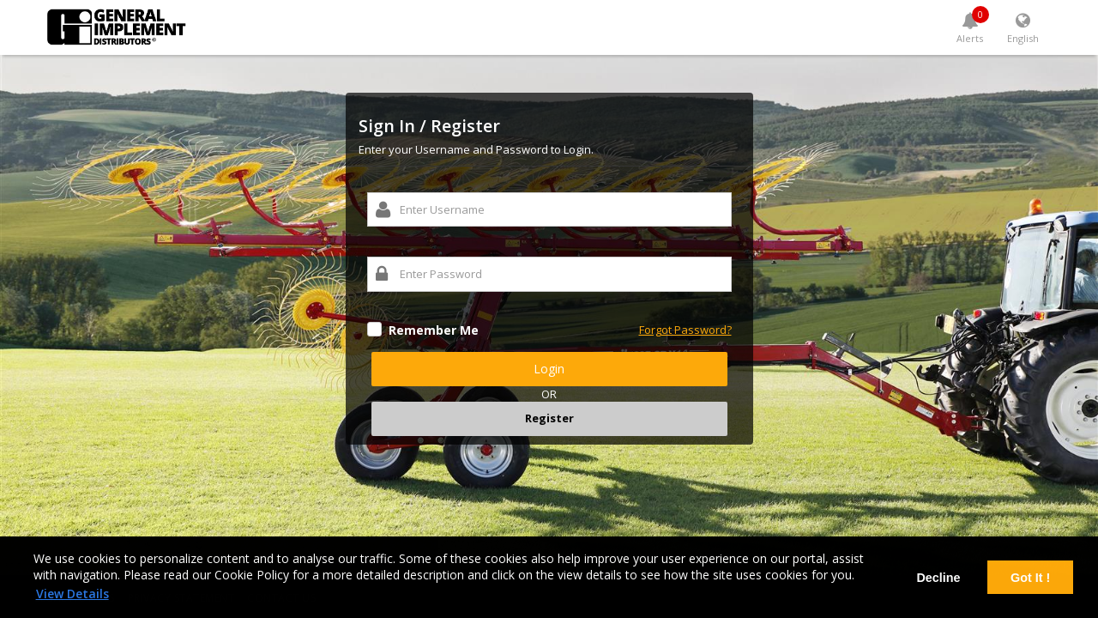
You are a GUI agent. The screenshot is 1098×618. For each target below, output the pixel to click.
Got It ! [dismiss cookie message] (1030, 578)
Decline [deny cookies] (938, 578)
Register (549, 418)
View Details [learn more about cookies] (72, 593)
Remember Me (434, 330)
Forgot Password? (685, 329)
